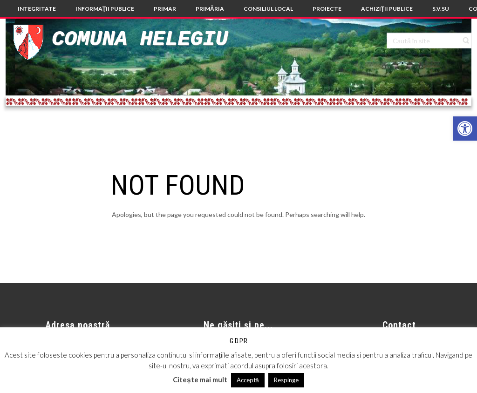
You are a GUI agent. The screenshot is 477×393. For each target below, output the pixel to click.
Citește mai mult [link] (200, 379)
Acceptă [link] (248, 380)
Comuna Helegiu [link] (140, 39)
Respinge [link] (286, 380)
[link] (465, 128)
